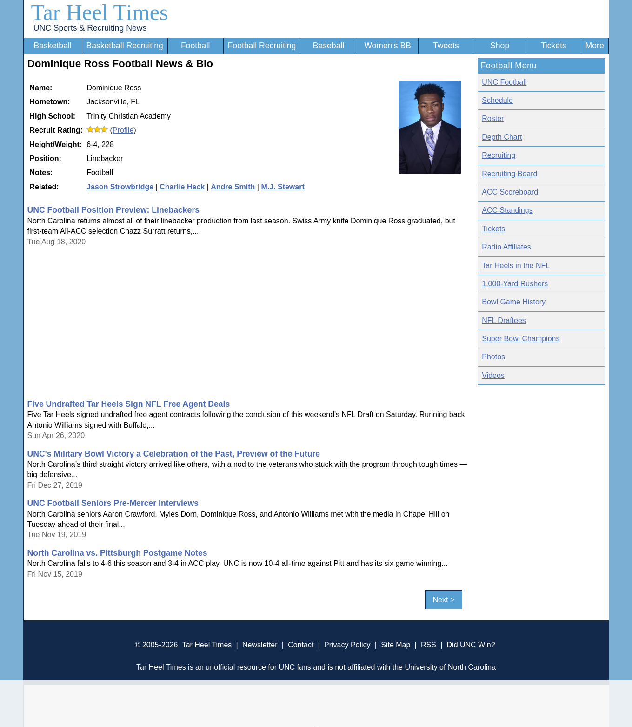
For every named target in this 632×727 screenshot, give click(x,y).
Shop (499, 45)
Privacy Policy (347, 645)
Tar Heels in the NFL (516, 265)
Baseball (329, 45)
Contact (300, 645)
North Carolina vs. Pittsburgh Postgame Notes (117, 553)
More (594, 45)
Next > (444, 600)
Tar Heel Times (99, 12)
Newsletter (260, 645)
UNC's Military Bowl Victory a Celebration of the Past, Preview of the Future (173, 453)
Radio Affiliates (506, 247)
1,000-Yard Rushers (515, 284)
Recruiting (498, 155)
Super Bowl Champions (520, 339)
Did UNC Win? (471, 645)
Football (195, 45)
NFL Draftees (504, 320)
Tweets (446, 45)
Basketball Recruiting (124, 45)
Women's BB (387, 45)
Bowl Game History (514, 302)
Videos (493, 375)
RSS (428, 645)
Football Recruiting (262, 45)
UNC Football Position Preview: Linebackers (113, 210)
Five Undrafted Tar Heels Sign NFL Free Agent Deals (128, 404)
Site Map (395, 645)
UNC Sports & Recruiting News (89, 28)
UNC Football (504, 82)
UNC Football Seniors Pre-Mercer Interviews (113, 503)
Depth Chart (502, 137)
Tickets (553, 45)
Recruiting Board (509, 174)
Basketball (52, 45)
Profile (123, 130)
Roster (493, 118)
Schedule (497, 100)
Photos (493, 357)
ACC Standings (507, 210)
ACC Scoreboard (510, 192)
